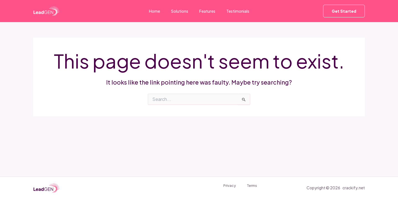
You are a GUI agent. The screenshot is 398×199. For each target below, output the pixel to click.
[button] (344, 11)
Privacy (226, 186)
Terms (247, 186)
